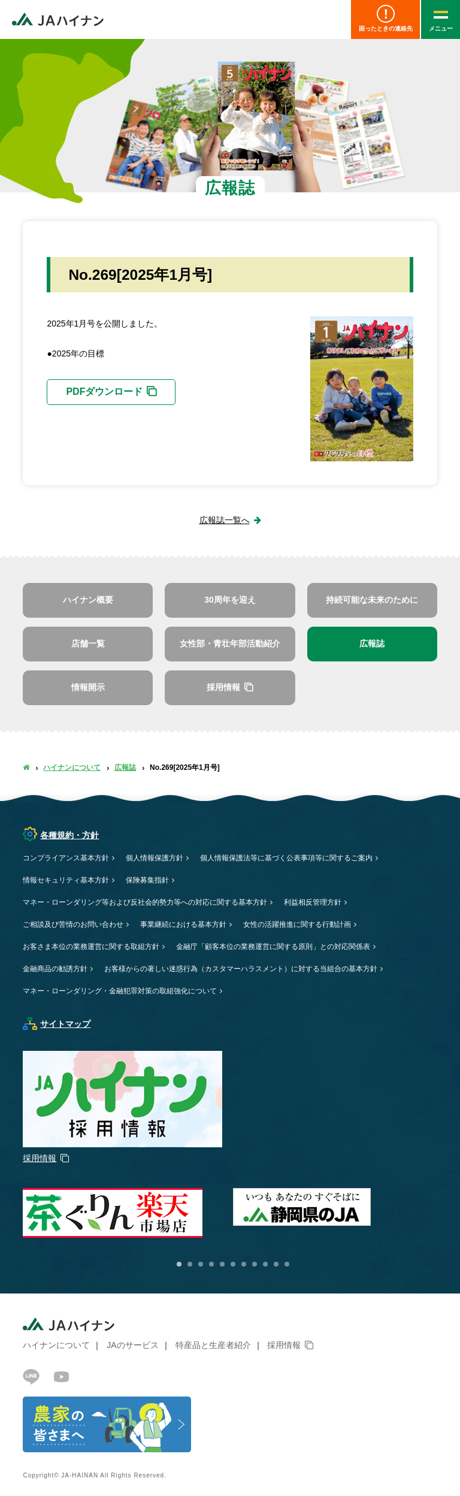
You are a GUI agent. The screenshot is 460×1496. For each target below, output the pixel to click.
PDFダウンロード (104, 391)
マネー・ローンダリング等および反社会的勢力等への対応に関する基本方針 (145, 902)
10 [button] (276, 1264)
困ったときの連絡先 (385, 18)
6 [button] (233, 1264)
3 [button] (200, 1264)
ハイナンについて (72, 767)
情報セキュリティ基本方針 (66, 880)
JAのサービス (132, 1345)
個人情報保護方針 (154, 858)
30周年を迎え (230, 600)
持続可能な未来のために (372, 600)
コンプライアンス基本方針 (66, 858)
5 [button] (222, 1264)
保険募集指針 (147, 880)
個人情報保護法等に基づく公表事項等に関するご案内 (286, 858)
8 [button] (254, 1264)
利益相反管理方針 (312, 902)
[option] (338, 1207)
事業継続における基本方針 (183, 924)
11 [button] (287, 1264)
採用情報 (284, 1345)
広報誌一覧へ (224, 520)
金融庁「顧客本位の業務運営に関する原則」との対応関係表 (273, 946)
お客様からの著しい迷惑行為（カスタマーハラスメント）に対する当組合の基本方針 (240, 969)
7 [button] (243, 1264)
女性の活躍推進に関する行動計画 (297, 924)
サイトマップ (56, 1024)
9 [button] (265, 1264)
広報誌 (372, 643)
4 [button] (211, 1264)
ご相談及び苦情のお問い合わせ (73, 924)
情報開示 (88, 687)
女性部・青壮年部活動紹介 (230, 643)
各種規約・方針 (61, 835)
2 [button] (189, 1264)
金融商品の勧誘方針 (55, 969)
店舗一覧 (88, 643)
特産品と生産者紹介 (213, 1345)
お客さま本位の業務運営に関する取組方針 (91, 946)
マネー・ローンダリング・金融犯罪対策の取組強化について (120, 991)
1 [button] (179, 1264)
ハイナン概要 (88, 600)
